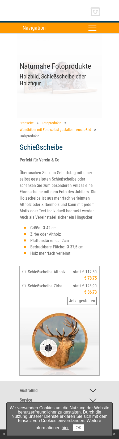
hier (65, 427)
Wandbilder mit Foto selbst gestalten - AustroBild (55, 130)
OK (78, 427)
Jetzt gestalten (82, 300)
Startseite (27, 123)
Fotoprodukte (51, 123)
